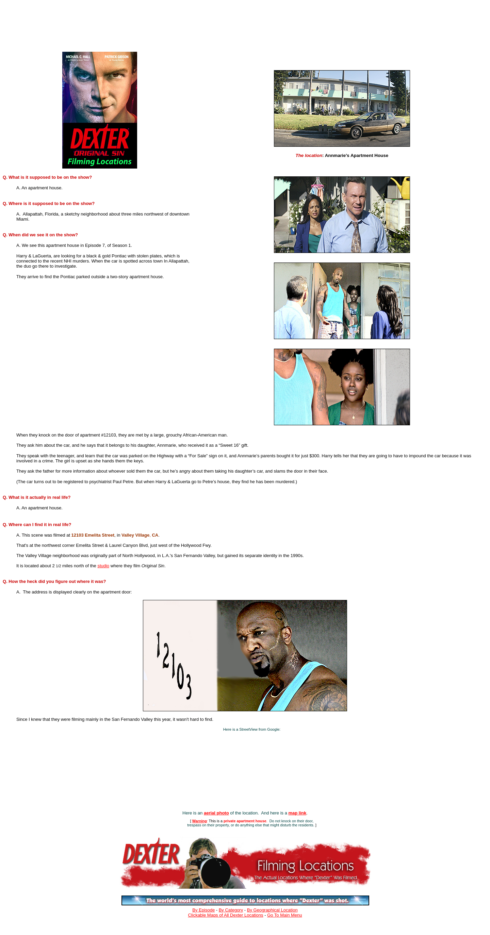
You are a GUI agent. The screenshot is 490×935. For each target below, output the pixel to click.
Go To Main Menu (284, 915)
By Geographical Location (272, 910)
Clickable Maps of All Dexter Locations (225, 915)
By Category (231, 910)
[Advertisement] (147, 24)
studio (103, 565)
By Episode (203, 910)
